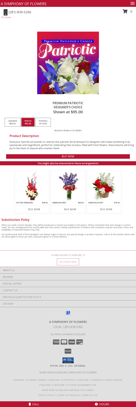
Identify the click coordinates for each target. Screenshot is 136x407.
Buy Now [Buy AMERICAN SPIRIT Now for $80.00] (70, 209)
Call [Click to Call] (34, 404)
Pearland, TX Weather (52, 385)
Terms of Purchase (69, 395)
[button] (127, 12)
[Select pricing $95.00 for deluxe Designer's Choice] (28, 122)
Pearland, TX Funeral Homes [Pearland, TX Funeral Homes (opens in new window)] (30, 380)
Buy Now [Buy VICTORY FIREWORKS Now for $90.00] (34, 209)
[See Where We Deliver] (68, 261)
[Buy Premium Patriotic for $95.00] (68, 156)
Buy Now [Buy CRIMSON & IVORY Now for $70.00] (106, 209)
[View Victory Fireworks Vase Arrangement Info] (32, 186)
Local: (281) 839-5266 (68, 327)
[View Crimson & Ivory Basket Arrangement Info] (104, 186)
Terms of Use (89, 395)
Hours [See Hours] (102, 404)
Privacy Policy (47, 395)
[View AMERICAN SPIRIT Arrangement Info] (68, 186)
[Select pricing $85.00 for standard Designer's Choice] (12, 122)
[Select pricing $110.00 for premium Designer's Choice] (43, 122)
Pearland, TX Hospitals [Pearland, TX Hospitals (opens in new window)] (61, 380)
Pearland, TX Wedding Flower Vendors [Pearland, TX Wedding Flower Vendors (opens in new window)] (100, 380)
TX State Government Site (81, 385)
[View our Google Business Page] (68, 314)
